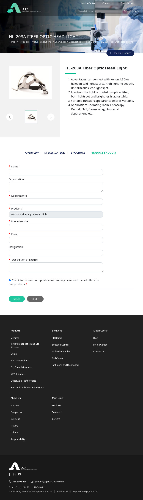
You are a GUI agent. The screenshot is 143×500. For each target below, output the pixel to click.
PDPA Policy (39, 487)
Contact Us (108, 3)
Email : (14, 234)
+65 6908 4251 (18, 481)
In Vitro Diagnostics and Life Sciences (25, 345)
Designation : (16, 247)
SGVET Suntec (17, 374)
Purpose (15, 405)
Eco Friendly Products (21, 367)
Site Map (27, 487)
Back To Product (120, 53)
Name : (14, 166)
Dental (14, 353)
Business (15, 418)
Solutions (57, 412)
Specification (54, 152)
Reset (35, 299)
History (14, 425)
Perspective (17, 412)
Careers (56, 418)
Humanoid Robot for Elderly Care (27, 387)
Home (12, 41)
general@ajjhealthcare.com (47, 481)
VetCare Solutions (20, 360)
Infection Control (60, 344)
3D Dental (57, 337)
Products (24, 41)
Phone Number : (19, 221)
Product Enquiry (103, 152)
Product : (15, 208)
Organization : (17, 179)
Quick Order (127, 3)
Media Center (88, 3)
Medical (15, 337)
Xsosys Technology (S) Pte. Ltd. (83, 491)
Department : (18, 195)
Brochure (78, 152)
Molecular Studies (61, 351)
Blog (95, 337)
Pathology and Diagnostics (65, 364)
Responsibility (18, 439)
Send (16, 299)
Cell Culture (58, 358)
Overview (32, 152)
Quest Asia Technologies (23, 380)
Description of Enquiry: (23, 259)
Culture (14, 432)
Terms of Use (14, 487)
